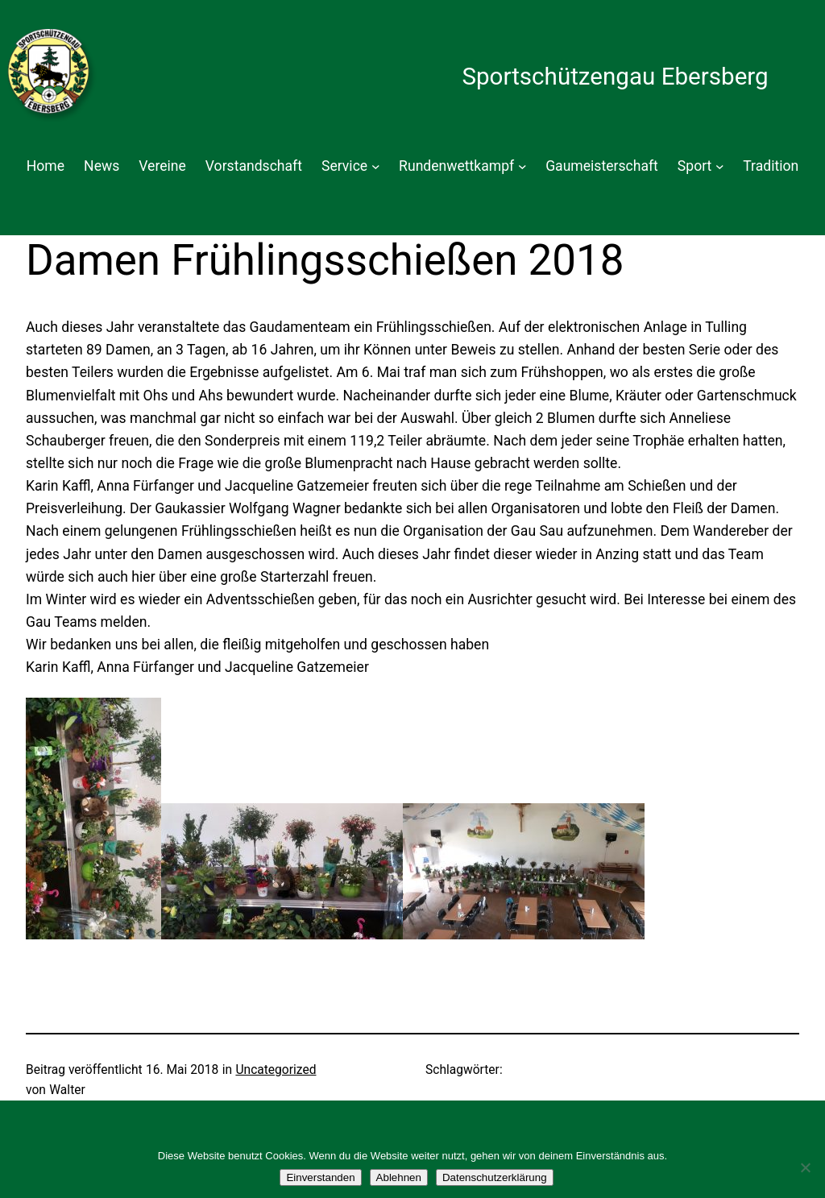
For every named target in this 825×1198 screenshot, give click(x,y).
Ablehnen (398, 1177)
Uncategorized (275, 1070)
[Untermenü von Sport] (719, 166)
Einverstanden (320, 1177)
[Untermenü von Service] (375, 166)
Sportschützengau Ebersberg (615, 76)
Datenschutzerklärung (494, 1177)
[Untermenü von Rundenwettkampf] (522, 166)
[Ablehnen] (805, 1167)
